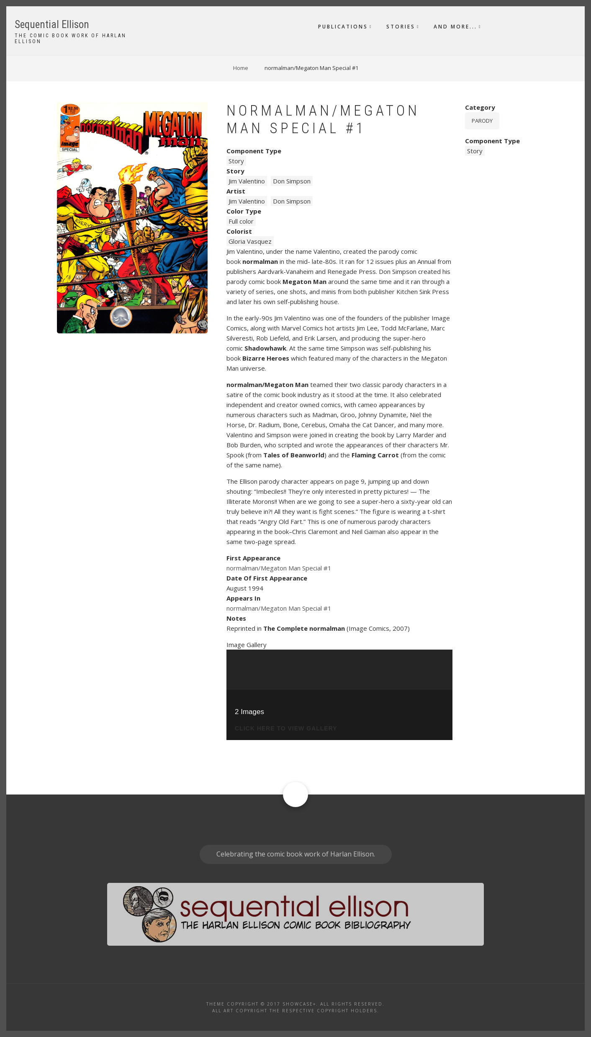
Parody (482, 120)
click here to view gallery (286, 728)
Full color (241, 221)
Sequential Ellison (52, 24)
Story (236, 161)
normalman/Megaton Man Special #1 (278, 568)
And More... (455, 26)
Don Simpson (292, 181)
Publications (343, 26)
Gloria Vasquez (250, 241)
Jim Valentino (247, 181)
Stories (400, 26)
